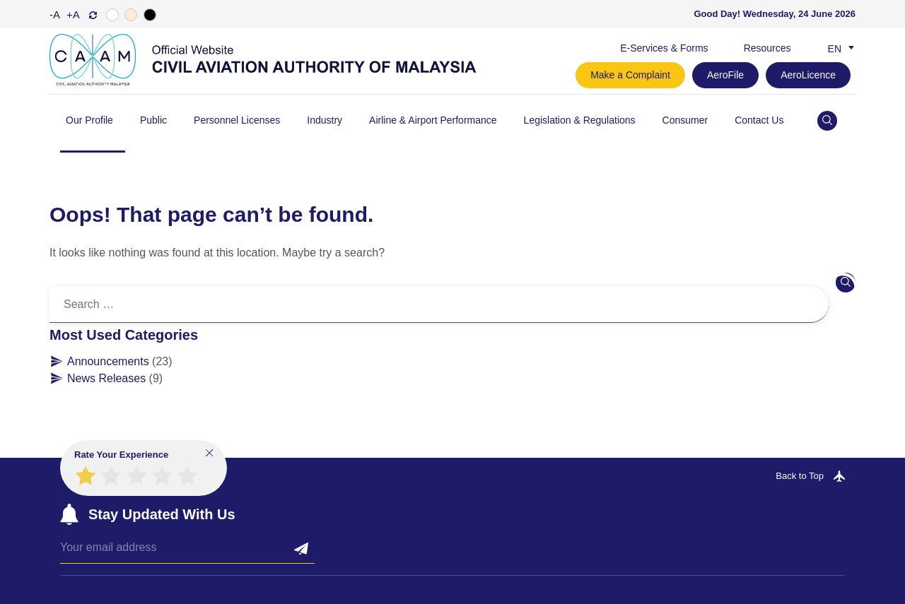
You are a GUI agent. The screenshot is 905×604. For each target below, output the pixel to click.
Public (153, 120)
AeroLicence (808, 75)
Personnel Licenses (237, 120)
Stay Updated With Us (161, 514)
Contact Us (759, 120)
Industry (324, 120)
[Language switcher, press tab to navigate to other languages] (838, 48)
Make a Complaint (630, 75)
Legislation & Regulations (580, 120)
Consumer (685, 120)
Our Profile (89, 120)
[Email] (187, 551)
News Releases (106, 378)
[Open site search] (827, 121)
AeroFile (725, 75)
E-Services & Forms (664, 48)
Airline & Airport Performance (433, 120)
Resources (767, 48)
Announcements (108, 361)
